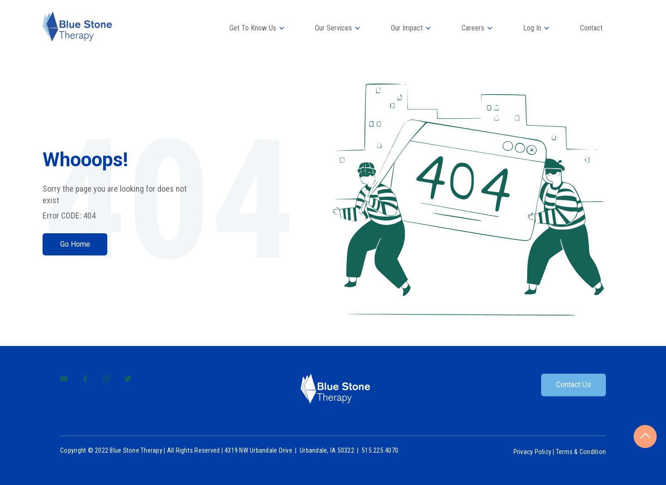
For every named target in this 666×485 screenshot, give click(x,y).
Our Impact (407, 28)
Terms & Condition (581, 451)
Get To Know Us (252, 28)
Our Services (333, 28)
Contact (591, 28)
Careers (473, 28)
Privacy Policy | (534, 451)
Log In (532, 28)
